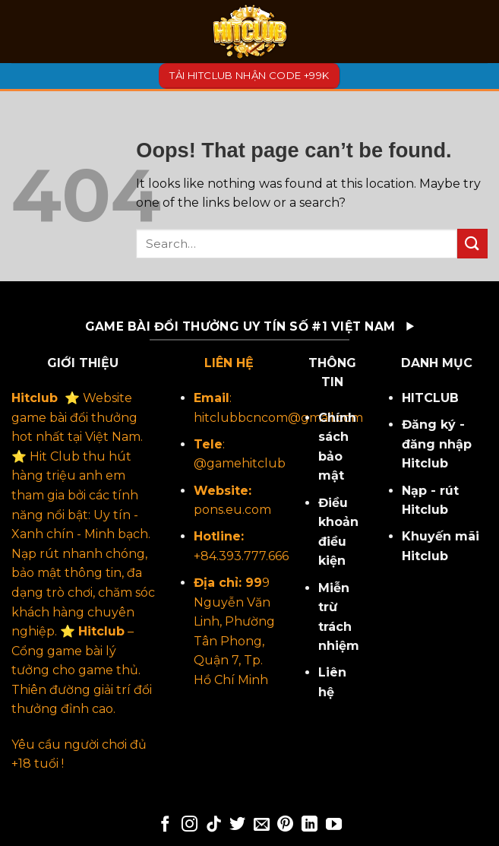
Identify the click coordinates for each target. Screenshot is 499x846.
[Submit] (472, 243)
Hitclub (34, 398)
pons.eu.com (232, 509)
